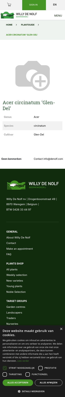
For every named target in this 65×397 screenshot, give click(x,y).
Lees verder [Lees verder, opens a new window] (23, 360)
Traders (11, 318)
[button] (32, 391)
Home (9, 24)
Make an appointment (19, 248)
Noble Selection (16, 291)
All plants (12, 269)
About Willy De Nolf (18, 237)
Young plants (14, 286)
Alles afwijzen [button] (49, 382)
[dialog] (32, 361)
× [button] (61, 329)
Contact (11, 243)
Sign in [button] (33, 4)
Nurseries (12, 323)
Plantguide (27, 24)
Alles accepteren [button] (17, 382)
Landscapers (14, 312)
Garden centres (15, 306)
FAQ (8, 254)
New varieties (14, 280)
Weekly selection (16, 275)
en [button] (55, 4)
